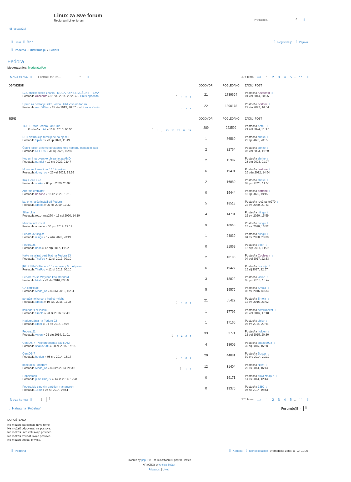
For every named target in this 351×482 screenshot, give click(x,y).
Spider (39, 140)
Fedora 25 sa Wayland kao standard (45, 277)
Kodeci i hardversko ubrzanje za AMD (46, 158)
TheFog (40, 258)
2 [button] (273, 77)
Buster (262, 353)
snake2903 (42, 345)
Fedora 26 (29, 244)
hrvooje (262, 266)
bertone (263, 104)
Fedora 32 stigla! (33, 233)
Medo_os (41, 291)
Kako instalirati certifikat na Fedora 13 (46, 255)
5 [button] (291, 77)
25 (167, 130)
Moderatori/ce (37, 67)
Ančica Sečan (167, 464)
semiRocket (265, 309)
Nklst (261, 364)
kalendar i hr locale (34, 309)
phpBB (145, 460)
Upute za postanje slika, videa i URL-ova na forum (54, 104)
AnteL (261, 125)
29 (189, 130)
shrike (261, 137)
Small (39, 323)
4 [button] (285, 77)
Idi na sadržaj (17, 28)
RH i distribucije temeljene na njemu (45, 137)
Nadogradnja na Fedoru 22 (39, 320)
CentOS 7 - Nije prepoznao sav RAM (46, 342)
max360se (42, 107)
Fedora (15, 61)
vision (261, 277)
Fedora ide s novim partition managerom (48, 386)
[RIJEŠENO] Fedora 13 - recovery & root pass (52, 266)
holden (262, 331)
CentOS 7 (28, 353)
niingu (261, 212)
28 (184, 130)
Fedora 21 (29, 331)
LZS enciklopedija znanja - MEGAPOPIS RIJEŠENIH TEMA (60, 92)
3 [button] (279, 77)
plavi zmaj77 (43, 379)
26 (173, 130)
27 (178, 130)
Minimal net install (33, 223)
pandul (39, 161)
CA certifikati (30, 287)
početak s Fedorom (34, 364)
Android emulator (33, 190)
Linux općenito (89, 96)
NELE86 (40, 150)
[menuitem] (27, 42)
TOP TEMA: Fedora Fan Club (41, 125)
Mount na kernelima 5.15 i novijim (44, 169)
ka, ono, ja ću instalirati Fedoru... (43, 201)
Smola (39, 204)
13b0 (38, 389)
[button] (259, 77)
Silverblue (28, 212)
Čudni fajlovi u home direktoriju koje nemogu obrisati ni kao (60, 147)
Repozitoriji (29, 375)
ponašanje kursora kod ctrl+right (43, 298)
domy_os (41, 172)
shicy (261, 320)
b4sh (38, 247)
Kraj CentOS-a (31, 180)
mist (43, 129)
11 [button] (301, 77)
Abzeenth (41, 96)
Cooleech (264, 255)
